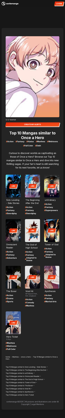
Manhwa (15, 357)
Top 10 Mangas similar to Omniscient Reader (22, 376)
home (8, 357)
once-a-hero (26, 357)
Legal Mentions (37, 404)
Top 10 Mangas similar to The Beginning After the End (26, 370)
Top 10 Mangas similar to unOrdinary (19, 373)
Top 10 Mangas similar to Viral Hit (18, 389)
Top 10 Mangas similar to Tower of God (20, 382)
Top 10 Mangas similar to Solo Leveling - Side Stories (26, 367)
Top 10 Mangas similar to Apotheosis (20, 392)
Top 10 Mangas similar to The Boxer (19, 386)
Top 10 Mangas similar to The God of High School (24, 379)
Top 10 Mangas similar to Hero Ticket (20, 395)
